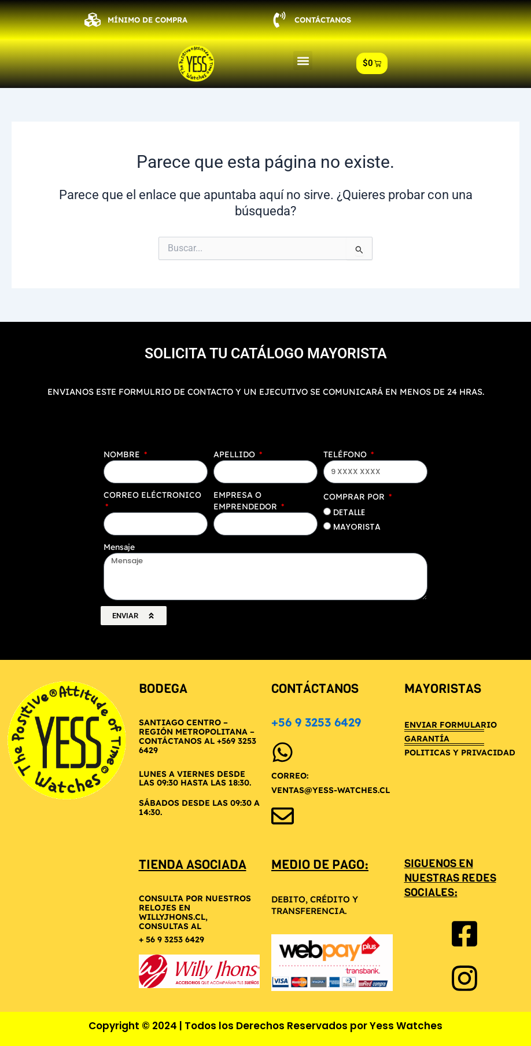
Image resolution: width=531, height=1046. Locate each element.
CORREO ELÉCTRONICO (152, 495)
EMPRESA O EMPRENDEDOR (246, 501)
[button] (302, 60)
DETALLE (349, 512)
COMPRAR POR (355, 496)
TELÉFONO (346, 454)
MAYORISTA (357, 527)
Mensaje (119, 547)
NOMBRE (123, 454)
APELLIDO (235, 454)
